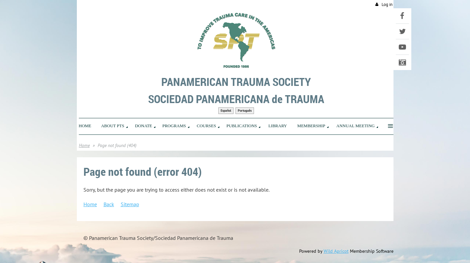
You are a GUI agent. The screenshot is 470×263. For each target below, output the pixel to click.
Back (109, 204)
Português (245, 110)
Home (84, 145)
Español (226, 110)
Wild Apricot (336, 251)
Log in (387, 4)
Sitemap (130, 204)
